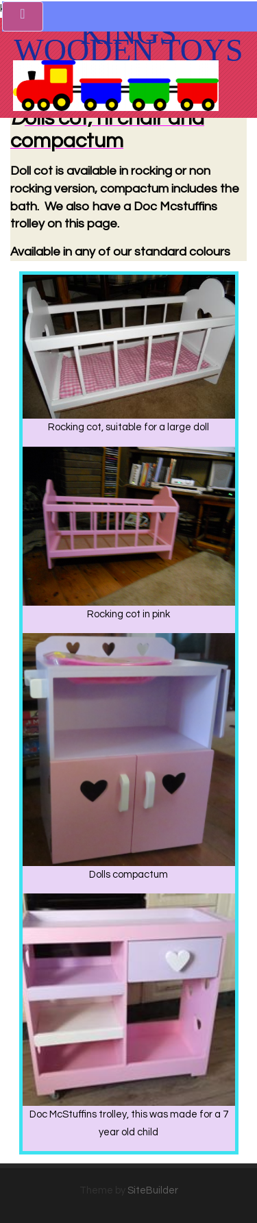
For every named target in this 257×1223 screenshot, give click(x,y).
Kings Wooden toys (128, 42)
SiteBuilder (152, 1190)
